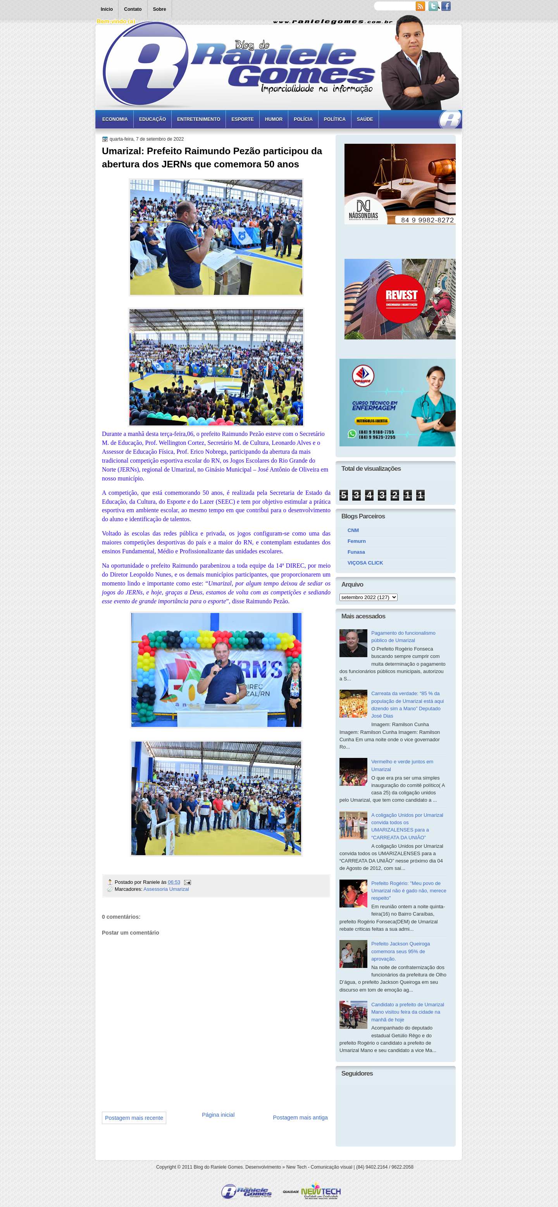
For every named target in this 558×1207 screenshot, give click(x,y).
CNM (353, 530)
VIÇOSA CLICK (365, 563)
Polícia (303, 119)
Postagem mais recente (134, 1118)
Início (107, 9)
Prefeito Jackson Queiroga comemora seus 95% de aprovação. (400, 951)
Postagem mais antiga (300, 1117)
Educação (152, 119)
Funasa (356, 552)
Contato (132, 9)
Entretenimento (198, 119)
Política (335, 119)
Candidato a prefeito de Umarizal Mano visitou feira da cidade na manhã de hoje (407, 1012)
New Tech (296, 1167)
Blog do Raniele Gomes (218, 1167)
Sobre (159, 9)
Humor (273, 119)
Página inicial (218, 1115)
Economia (115, 119)
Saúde (365, 119)
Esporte (242, 119)
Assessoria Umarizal (166, 889)
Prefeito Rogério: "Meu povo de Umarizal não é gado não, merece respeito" (408, 890)
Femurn (357, 541)
